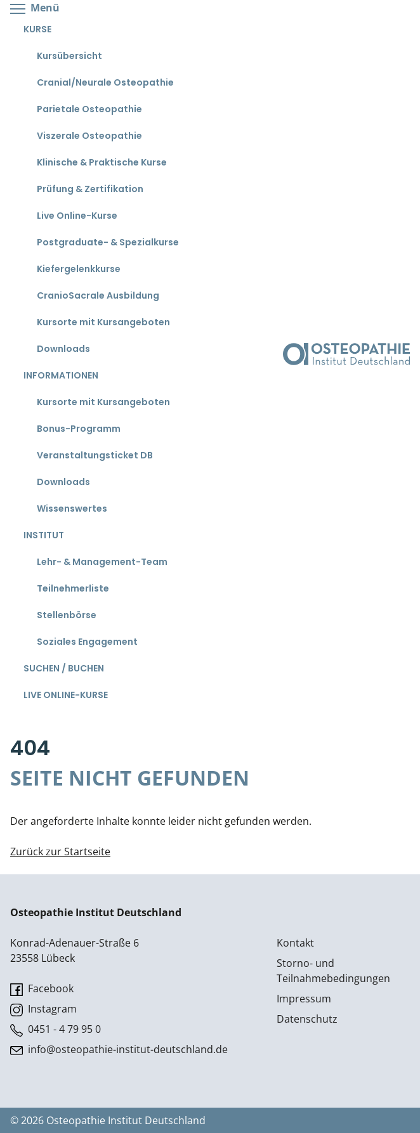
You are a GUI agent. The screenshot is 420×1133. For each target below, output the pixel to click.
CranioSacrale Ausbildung (98, 295)
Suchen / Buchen (63, 668)
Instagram (43, 1009)
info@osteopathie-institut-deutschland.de (119, 1049)
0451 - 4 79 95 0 (55, 1029)
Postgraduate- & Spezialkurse (108, 242)
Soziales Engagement (87, 641)
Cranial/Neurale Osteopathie (105, 82)
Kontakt (295, 943)
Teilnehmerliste (73, 588)
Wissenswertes (72, 508)
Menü (35, 8)
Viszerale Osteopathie (89, 135)
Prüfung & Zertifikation (90, 189)
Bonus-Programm (79, 428)
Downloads (63, 348)
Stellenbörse (66, 615)
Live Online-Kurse (77, 215)
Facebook (42, 988)
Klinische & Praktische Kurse (102, 162)
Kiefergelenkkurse (79, 268)
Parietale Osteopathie (89, 109)
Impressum (304, 999)
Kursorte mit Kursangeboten (103, 322)
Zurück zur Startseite (60, 851)
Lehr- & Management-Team (102, 561)
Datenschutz (307, 1019)
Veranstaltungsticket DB (95, 455)
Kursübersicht (69, 55)
